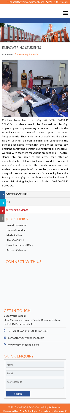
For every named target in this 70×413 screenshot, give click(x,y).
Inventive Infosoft (57, 411)
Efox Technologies (29, 411)
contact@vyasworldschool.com (25, 1)
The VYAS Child (16, 240)
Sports (6, 201)
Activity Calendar (17, 250)
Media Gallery (14, 235)
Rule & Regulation (17, 225)
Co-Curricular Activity (14, 193)
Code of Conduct (17, 230)
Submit (18, 393)
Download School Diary (20, 245)
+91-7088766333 (57, 1)
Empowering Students (26, 54)
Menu (65, 13)
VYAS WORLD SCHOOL (12, 11)
